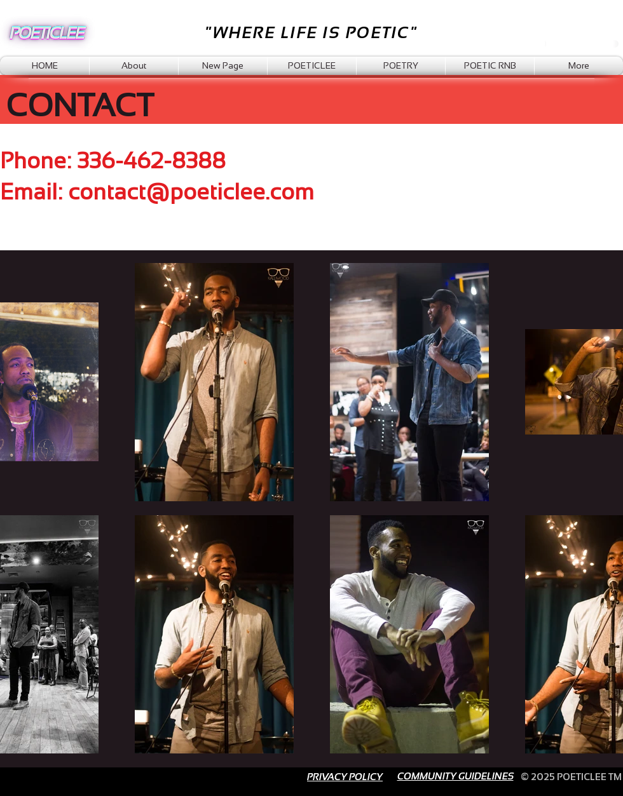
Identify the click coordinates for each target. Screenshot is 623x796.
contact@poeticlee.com (191, 191)
